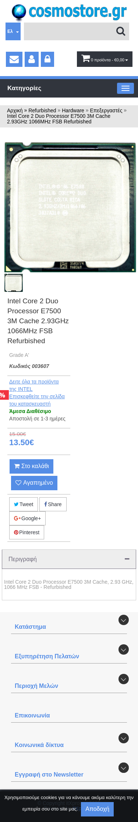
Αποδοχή (97, 809)
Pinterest (26, 532)
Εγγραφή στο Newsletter (49, 774)
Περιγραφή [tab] (69, 559)
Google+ (27, 518)
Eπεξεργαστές (106, 110)
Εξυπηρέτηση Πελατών (47, 656)
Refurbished (42, 110)
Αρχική (15, 110)
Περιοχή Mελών (36, 686)
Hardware (73, 110)
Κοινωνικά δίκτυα (39, 745)
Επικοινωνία (32, 715)
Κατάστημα (30, 627)
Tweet (23, 504)
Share (52, 504)
